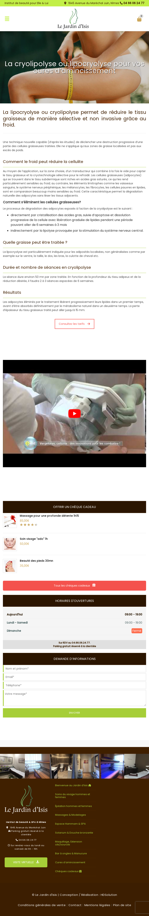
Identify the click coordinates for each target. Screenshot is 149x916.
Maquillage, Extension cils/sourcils (68, 843)
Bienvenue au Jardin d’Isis (73, 785)
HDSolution (109, 895)
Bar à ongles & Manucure (71, 853)
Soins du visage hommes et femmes (72, 795)
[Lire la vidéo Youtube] (74, 413)
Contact (75, 905)
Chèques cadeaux (69, 871)
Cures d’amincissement (70, 862)
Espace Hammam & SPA (70, 824)
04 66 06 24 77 (133, 3)
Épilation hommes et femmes (73, 806)
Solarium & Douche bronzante (74, 833)
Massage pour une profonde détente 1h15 (49, 515)
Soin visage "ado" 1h (34, 539)
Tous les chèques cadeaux (74, 586)
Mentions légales (97, 905)
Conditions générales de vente (42, 905)
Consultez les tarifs (74, 324)
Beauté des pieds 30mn (36, 560)
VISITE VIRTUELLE (26, 862)
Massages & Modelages (70, 815)
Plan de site (122, 905)
